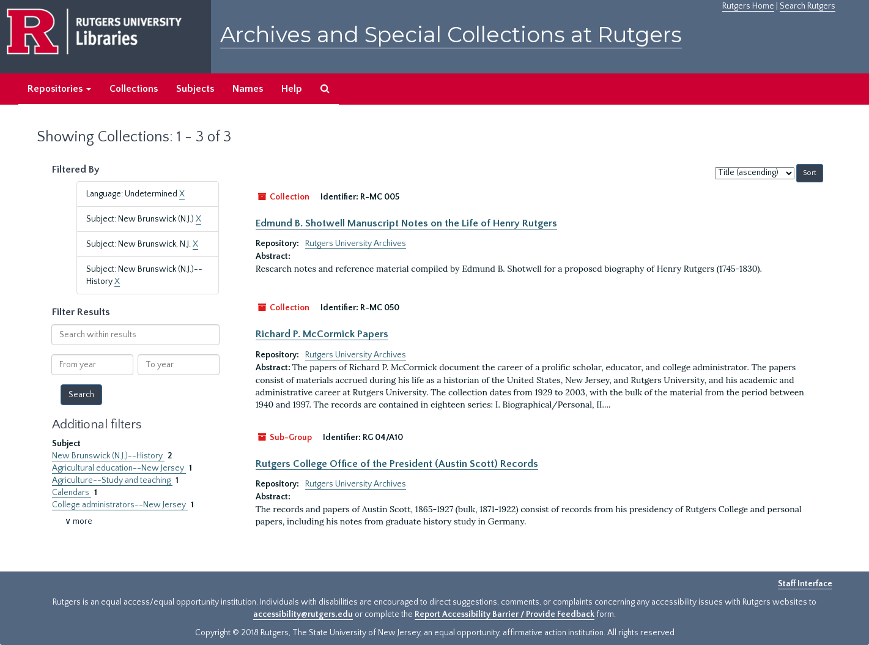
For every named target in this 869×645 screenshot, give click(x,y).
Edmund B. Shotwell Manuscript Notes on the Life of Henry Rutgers (406, 223)
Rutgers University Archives (355, 243)
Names (247, 88)
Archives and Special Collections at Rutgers (451, 34)
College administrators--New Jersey (120, 505)
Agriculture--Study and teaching (112, 480)
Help (291, 88)
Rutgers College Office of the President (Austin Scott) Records (397, 463)
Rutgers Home (748, 6)
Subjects (195, 88)
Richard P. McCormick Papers (322, 334)
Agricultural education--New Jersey (119, 468)
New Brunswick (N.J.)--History (108, 456)
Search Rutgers (807, 6)
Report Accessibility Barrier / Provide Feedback (504, 614)
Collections (133, 88)
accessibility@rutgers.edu (303, 614)
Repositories (59, 88)
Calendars (71, 493)
